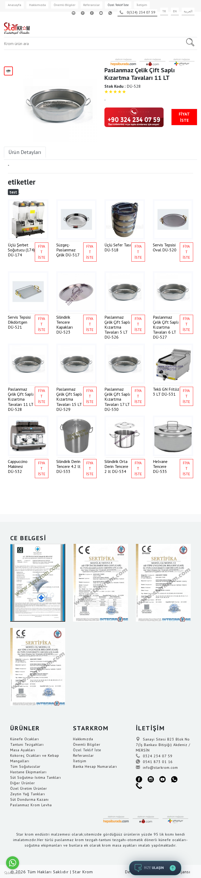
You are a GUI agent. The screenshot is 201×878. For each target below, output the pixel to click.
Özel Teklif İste (118, 5)
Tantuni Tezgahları (27, 744)
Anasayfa (14, 5)
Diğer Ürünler (22, 783)
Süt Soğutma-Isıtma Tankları (35, 777)
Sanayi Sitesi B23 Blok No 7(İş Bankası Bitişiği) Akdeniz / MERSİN (163, 745)
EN (175, 11)
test (13, 192)
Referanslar (91, 5)
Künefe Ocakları (24, 739)
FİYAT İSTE (184, 117)
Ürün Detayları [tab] (24, 152)
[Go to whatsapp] (12, 862)
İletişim (142, 5)
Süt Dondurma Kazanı (29, 799)
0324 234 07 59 (154, 756)
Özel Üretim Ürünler (28, 788)
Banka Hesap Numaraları (95, 766)
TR (164, 11)
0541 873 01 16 (154, 761)
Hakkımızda (37, 5)
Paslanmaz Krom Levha (31, 805)
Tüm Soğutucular (25, 766)
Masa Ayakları (22, 750)
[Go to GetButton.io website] (12, 872)
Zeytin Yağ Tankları (27, 794)
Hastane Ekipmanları (28, 772)
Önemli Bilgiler (64, 5)
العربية (188, 11)
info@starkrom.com (157, 767)
